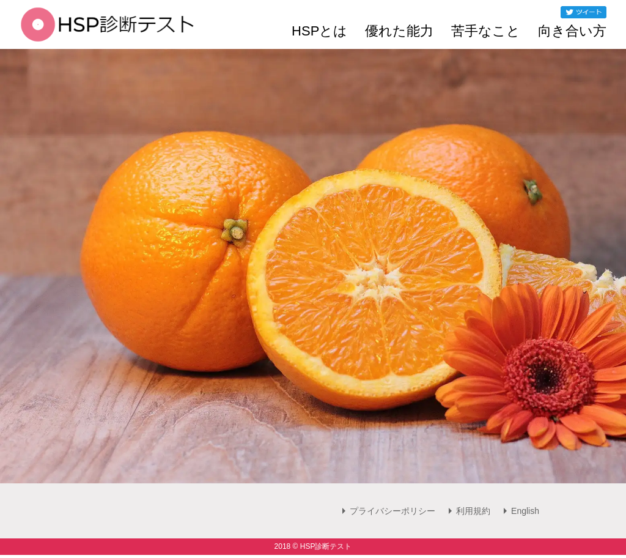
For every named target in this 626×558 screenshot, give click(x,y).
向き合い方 (572, 31)
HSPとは (319, 31)
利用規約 (473, 511)
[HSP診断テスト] (107, 32)
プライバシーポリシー (392, 511)
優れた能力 (399, 31)
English (525, 511)
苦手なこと (485, 31)
